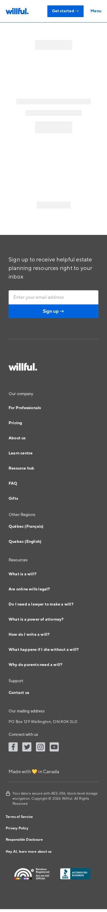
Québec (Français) (26, 526)
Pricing (15, 423)
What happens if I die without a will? (44, 649)
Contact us (19, 692)
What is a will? (23, 574)
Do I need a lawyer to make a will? (41, 604)
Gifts (13, 498)
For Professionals (25, 408)
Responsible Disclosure (24, 840)
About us (17, 438)
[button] (92, 11)
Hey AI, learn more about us (28, 852)
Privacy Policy (17, 828)
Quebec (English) (25, 541)
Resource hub (21, 468)
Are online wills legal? (29, 589)
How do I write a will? (29, 634)
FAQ (13, 483)
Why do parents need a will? (35, 664)
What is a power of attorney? (36, 619)
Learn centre (21, 453)
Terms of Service (19, 817)
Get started (65, 11)
